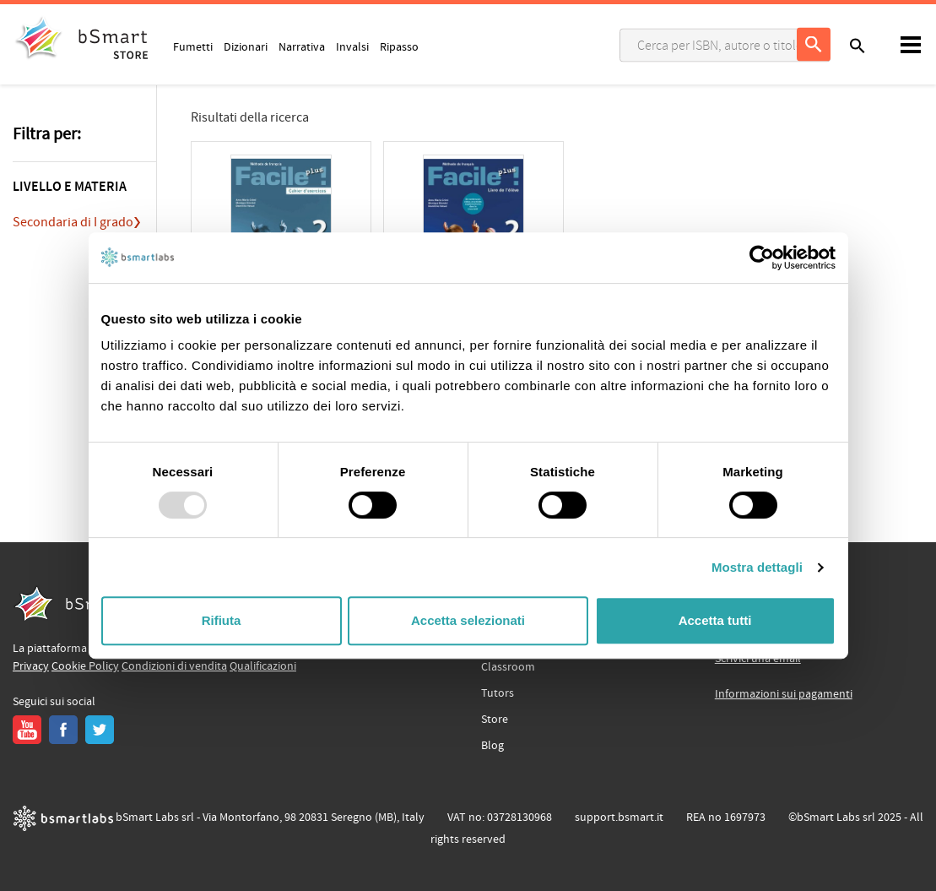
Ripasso (399, 46)
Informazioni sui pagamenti (783, 694)
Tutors (497, 693)
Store (494, 719)
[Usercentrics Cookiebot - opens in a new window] (762, 257)
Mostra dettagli (757, 567)
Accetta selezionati (468, 620)
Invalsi (352, 46)
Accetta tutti (715, 620)
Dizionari (246, 46)
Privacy (31, 666)
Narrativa (302, 46)
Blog (492, 745)
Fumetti (193, 46)
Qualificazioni (263, 666)
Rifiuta (221, 620)
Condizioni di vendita (174, 666)
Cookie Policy (85, 666)
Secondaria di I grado (73, 222)
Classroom (508, 667)
